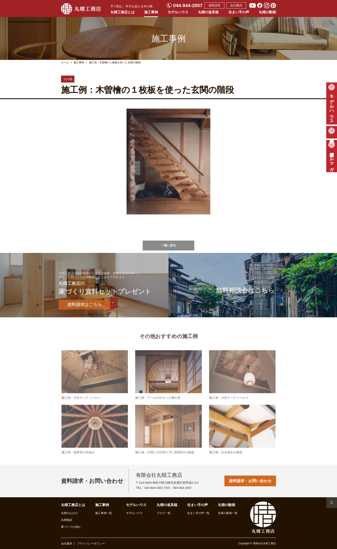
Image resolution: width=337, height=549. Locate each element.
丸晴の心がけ (69, 513)
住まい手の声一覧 (198, 513)
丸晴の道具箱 (208, 12)
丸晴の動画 (267, 12)
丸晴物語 (66, 520)
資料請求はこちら (84, 315)
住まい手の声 (238, 12)
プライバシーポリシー (91, 543)
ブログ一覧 (164, 513)
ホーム (65, 62)
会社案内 (236, 5)
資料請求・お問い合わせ (250, 481)
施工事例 (151, 12)
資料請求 (214, 5)
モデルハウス (178, 12)
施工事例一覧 (103, 513)
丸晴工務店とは (122, 12)
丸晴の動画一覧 (227, 513)
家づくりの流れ (71, 526)
